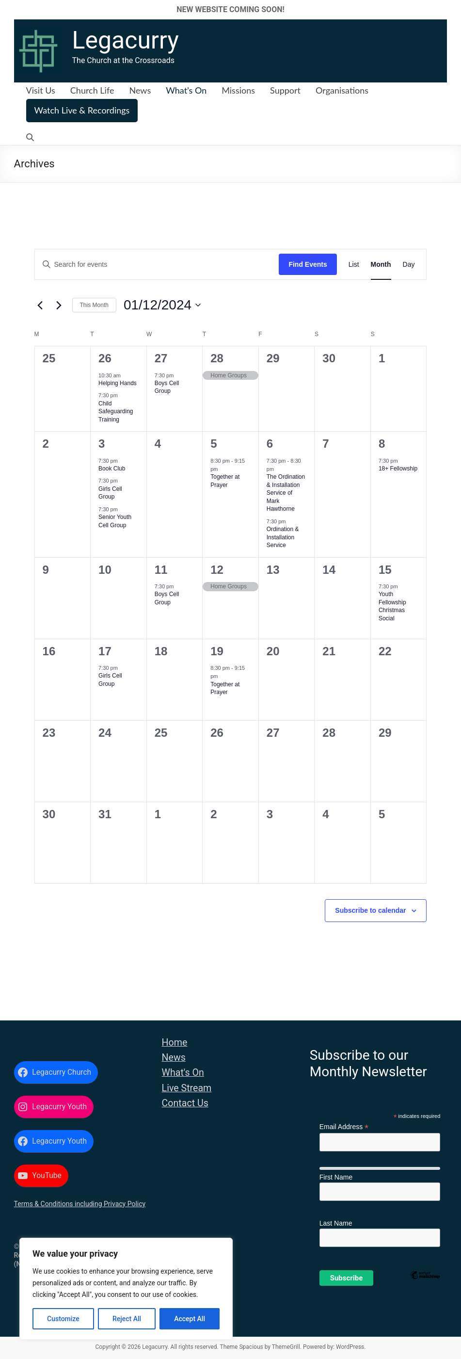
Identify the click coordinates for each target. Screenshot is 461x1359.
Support (285, 90)
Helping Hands (117, 383)
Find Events (307, 264)
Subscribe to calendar (370, 910)
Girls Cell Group (110, 493)
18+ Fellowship (398, 468)
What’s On (186, 90)
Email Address (344, 1127)
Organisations (342, 90)
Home (175, 1042)
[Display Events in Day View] (409, 264)
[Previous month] (40, 305)
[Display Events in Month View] (381, 264)
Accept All (189, 1319)
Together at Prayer (224, 688)
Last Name (335, 1223)
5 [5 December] (213, 443)
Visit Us (40, 90)
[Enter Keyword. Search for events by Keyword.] (157, 264)
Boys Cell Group (167, 387)
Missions (238, 90)
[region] (126, 1289)
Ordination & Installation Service (283, 537)
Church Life (92, 90)
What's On (183, 1072)
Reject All (126, 1319)
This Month (94, 305)
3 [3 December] (101, 443)
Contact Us (185, 1103)
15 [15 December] (385, 569)
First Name (335, 1177)
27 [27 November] (161, 358)
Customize (63, 1319)
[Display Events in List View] (354, 264)
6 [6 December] (270, 443)
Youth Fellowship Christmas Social (392, 606)
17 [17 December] (104, 651)
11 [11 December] (161, 569)
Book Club (111, 468)
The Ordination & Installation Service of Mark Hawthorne (286, 492)
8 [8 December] (382, 443)
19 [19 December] (216, 651)
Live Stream (187, 1088)
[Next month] (59, 305)
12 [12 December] (216, 569)
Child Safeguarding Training (115, 411)
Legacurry (125, 40)
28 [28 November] (216, 358)
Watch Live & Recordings (82, 110)
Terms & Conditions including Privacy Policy (80, 1204)
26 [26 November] (104, 358)
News (140, 90)
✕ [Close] (450, 9)
